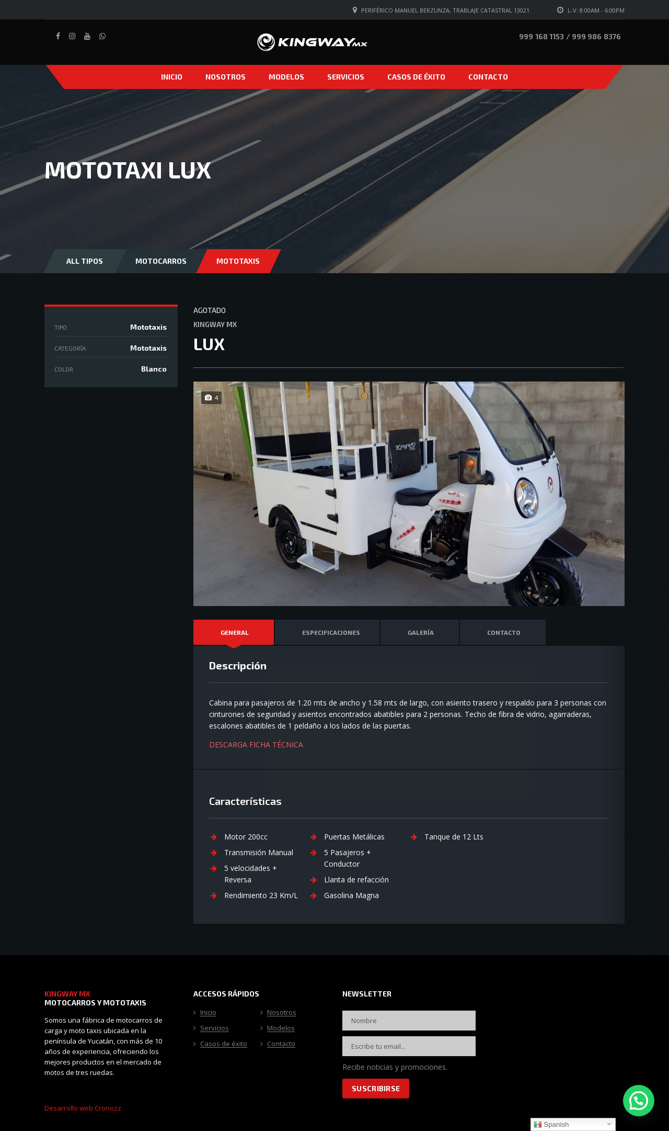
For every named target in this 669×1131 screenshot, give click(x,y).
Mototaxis (238, 260)
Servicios (345, 76)
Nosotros (225, 76)
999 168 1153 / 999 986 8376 (570, 36)
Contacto (488, 76)
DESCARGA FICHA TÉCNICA (256, 744)
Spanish (551, 1125)
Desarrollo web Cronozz (82, 1108)
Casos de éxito (416, 76)
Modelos (286, 76)
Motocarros (161, 260)
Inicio (171, 76)
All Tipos (84, 260)
